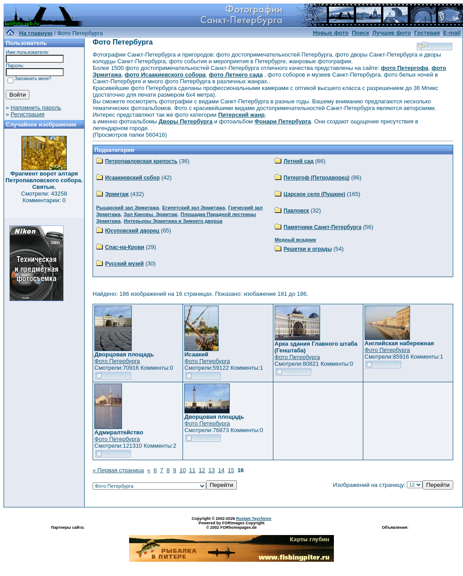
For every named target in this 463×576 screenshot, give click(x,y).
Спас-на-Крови (124, 247)
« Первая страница (118, 470)
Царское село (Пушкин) (314, 194)
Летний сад (298, 161)
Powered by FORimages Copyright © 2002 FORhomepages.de (231, 525)
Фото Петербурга (117, 361)
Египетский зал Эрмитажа (193, 207)
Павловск (296, 211)
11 (192, 470)
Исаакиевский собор (132, 178)
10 (182, 470)
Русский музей (124, 264)
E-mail (451, 32)
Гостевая (427, 32)
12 (202, 470)
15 (230, 470)
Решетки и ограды (308, 249)
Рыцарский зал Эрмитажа (127, 207)
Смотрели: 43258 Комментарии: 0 (44, 197)
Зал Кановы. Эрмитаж (150, 214)
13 (211, 470)
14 (221, 470)
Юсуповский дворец (132, 231)
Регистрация (28, 114)
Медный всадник (295, 239)
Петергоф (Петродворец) (316, 178)
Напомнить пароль (36, 107)
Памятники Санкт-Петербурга (322, 227)
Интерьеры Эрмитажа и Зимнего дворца (173, 221)
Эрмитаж (117, 194)
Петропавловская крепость (141, 161)
